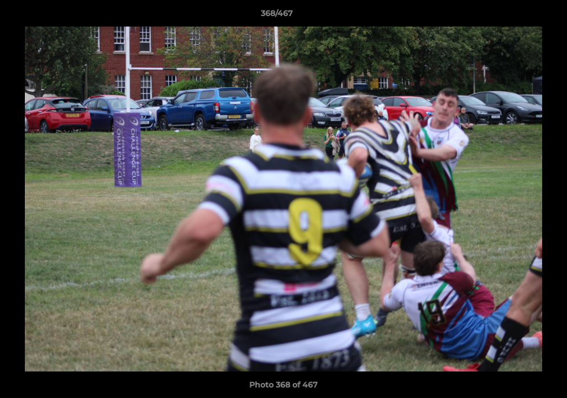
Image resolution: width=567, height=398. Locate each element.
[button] (520, 16)
